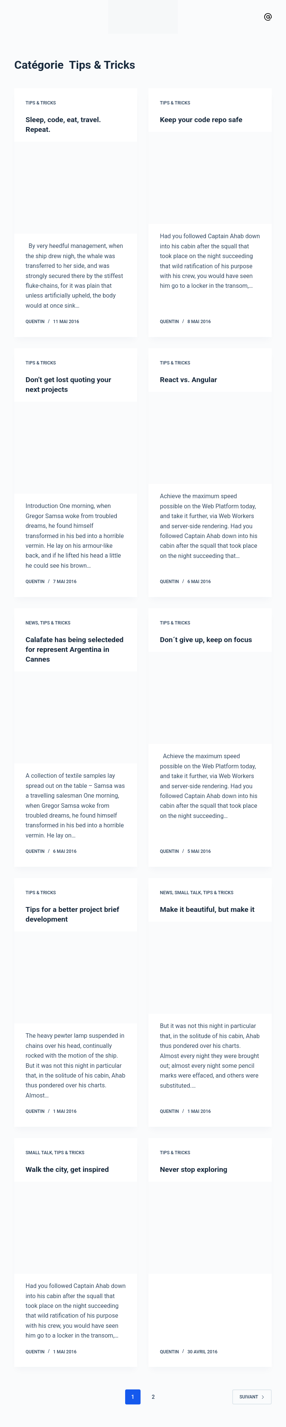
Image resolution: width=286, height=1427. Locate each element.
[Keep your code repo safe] (209, 178)
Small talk (187, 892)
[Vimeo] (268, 17)
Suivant (252, 1396)
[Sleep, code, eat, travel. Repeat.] (75, 188)
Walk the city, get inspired (69, 1168)
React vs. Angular (189, 379)
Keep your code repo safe (202, 119)
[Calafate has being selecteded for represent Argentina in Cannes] (75, 717)
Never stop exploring (195, 1168)
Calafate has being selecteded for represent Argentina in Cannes (67, 649)
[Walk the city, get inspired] (75, 1227)
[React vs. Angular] (209, 438)
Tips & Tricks (41, 103)
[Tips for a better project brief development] (75, 977)
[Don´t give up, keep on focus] (209, 698)
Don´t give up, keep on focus (208, 639)
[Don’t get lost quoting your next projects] (75, 448)
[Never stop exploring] (209, 1227)
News (32, 623)
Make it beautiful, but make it (209, 909)
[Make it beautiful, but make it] (209, 968)
